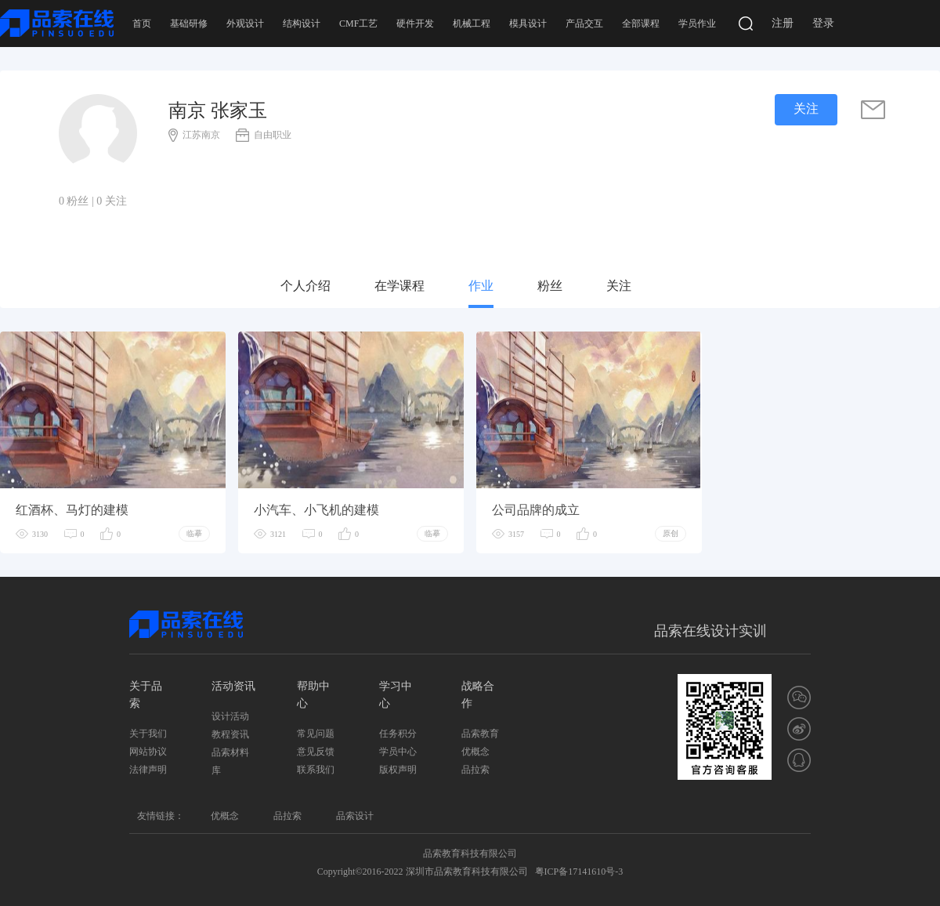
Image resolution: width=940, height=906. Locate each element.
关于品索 (145, 694)
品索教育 (480, 733)
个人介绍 (305, 285)
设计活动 (230, 716)
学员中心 (398, 751)
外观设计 (245, 23)
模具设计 (528, 23)
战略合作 (477, 694)
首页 (141, 23)
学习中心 (395, 694)
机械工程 (471, 23)
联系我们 (315, 769)
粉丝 (549, 285)
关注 (618, 285)
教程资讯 (230, 734)
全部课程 (641, 23)
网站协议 (148, 751)
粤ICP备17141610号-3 (579, 871)
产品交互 (584, 23)
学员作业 (697, 23)
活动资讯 (233, 686)
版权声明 (398, 769)
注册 (783, 23)
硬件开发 (415, 23)
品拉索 (475, 769)
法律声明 (148, 769)
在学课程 (399, 285)
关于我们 (148, 733)
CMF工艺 (358, 23)
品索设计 (355, 815)
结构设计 (301, 23)
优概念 (475, 751)
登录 (823, 23)
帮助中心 (313, 694)
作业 (481, 285)
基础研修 (189, 23)
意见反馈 (315, 751)
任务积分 (398, 733)
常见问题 (315, 733)
